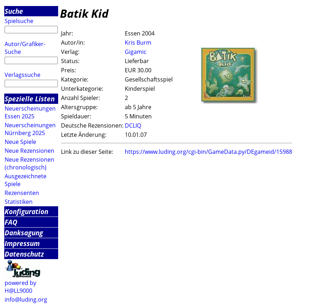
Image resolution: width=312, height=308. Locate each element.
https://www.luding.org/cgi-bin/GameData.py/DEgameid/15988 (208, 152)
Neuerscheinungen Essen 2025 (30, 112)
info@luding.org (26, 299)
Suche (14, 11)
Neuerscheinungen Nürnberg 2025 (30, 129)
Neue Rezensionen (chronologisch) (29, 163)
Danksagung (24, 232)
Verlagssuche (22, 75)
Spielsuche (19, 21)
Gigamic (135, 52)
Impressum (22, 243)
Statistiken (19, 202)
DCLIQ (133, 125)
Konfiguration (26, 211)
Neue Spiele (20, 142)
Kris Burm (138, 42)
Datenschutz (24, 254)
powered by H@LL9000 (20, 287)
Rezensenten (22, 193)
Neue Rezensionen (29, 151)
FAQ (11, 222)
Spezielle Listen (30, 98)
